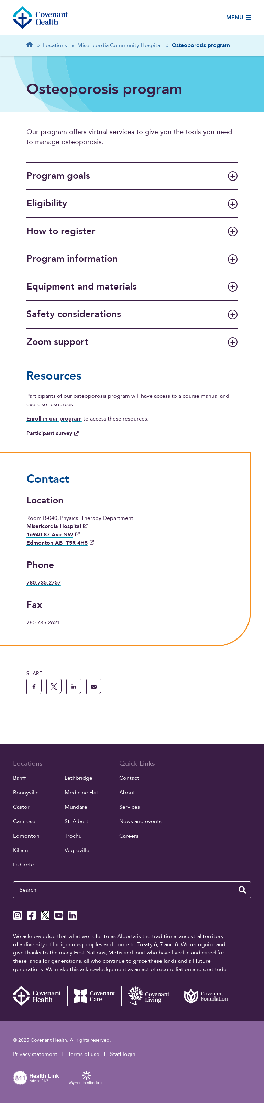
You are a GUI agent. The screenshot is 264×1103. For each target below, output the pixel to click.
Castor (21, 807)
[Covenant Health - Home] (40, 996)
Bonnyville (26, 792)
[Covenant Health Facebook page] (31, 915)
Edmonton (26, 836)
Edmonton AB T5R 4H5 (60, 543)
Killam (20, 850)
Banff (19, 778)
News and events (140, 821)
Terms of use (83, 1054)
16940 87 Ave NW (53, 534)
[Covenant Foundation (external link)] (203, 996)
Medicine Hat (81, 792)
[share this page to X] (54, 686)
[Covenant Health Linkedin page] (72, 915)
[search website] (242, 889)
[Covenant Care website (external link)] (94, 996)
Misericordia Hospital (57, 526)
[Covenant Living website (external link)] (148, 996)
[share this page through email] (93, 686)
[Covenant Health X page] (45, 915)
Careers (129, 836)
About (127, 792)
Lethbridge (78, 778)
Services (129, 807)
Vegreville (77, 850)
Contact (129, 778)
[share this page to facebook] (34, 686)
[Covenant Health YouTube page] (58, 915)
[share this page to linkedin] (73, 686)
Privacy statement (35, 1054)
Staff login (122, 1054)
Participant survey (52, 433)
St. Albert (76, 821)
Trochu (73, 836)
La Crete (23, 865)
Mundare (76, 807)
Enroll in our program (54, 419)
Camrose (24, 821)
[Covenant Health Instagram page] (17, 915)
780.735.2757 (43, 583)
